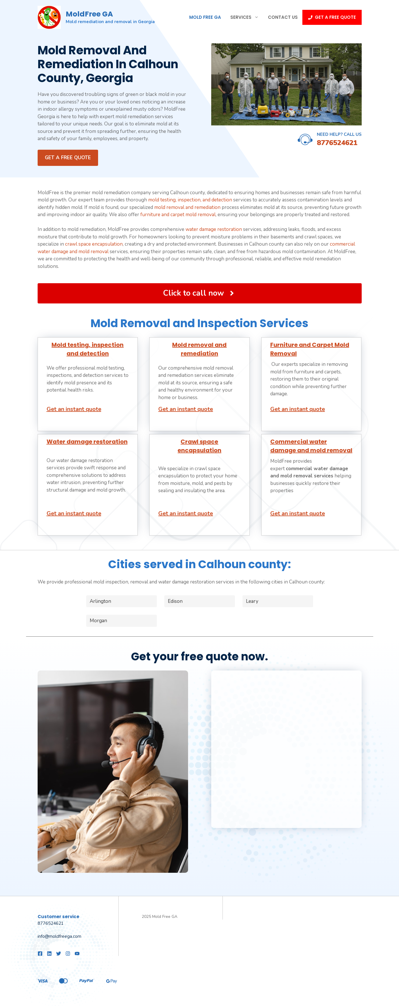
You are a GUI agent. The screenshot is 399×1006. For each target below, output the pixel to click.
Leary (252, 601)
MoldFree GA (89, 14)
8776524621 (337, 142)
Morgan (98, 620)
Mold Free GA (205, 17)
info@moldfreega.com (59, 936)
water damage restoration (213, 229)
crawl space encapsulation (94, 244)
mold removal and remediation (187, 207)
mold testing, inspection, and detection (190, 200)
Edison (175, 601)
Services (246, 17)
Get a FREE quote (68, 157)
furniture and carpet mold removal (178, 214)
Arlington (100, 601)
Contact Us (283, 17)
